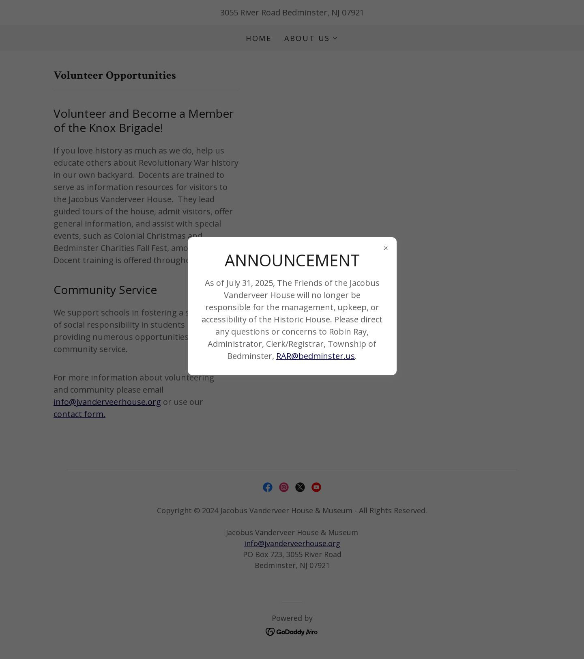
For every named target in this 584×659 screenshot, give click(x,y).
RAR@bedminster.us (315, 355)
